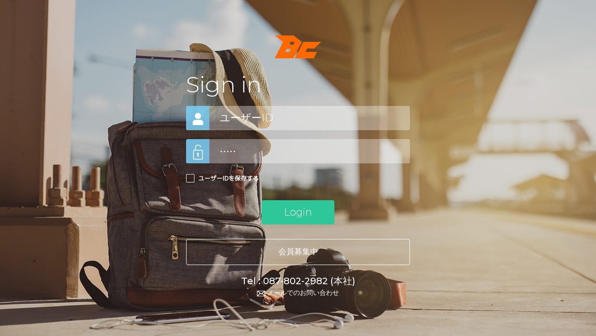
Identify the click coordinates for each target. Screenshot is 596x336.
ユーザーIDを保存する (228, 178)
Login (298, 212)
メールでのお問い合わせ (298, 292)
